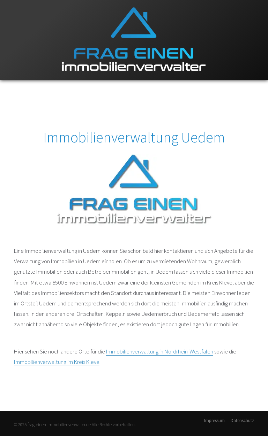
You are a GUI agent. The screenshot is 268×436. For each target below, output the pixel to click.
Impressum (214, 420)
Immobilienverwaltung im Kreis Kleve (56, 362)
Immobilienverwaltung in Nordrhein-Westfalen (159, 351)
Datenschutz (242, 420)
